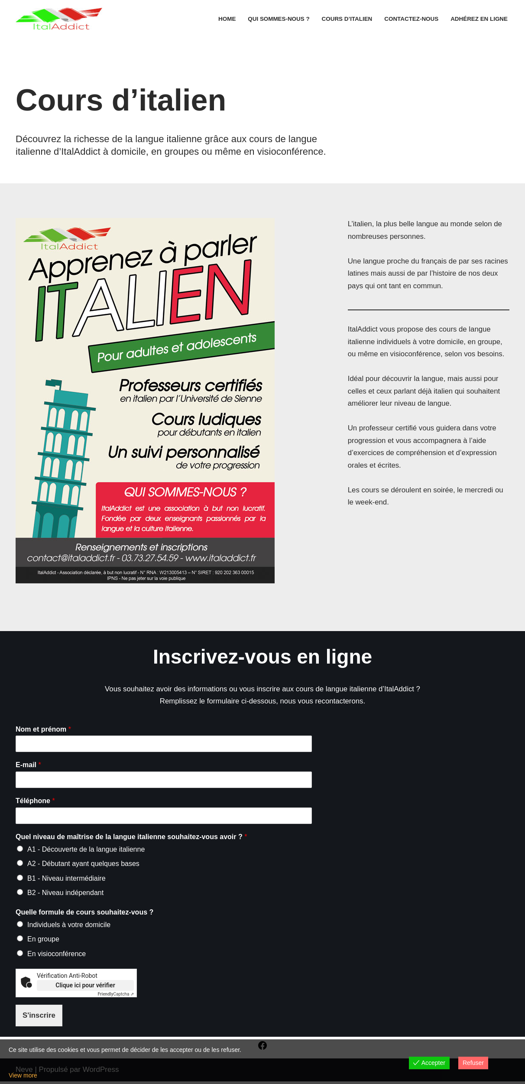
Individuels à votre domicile (68, 926)
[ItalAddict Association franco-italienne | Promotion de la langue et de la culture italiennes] (59, 18)
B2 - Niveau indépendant (65, 894)
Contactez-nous (410, 19)
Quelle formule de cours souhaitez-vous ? (84, 914)
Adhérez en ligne (479, 19)
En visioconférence (56, 955)
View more (23, 1075)
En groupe (43, 940)
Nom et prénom (43, 730)
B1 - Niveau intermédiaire (66, 879)
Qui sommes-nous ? (276, 19)
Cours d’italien (344, 19)
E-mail (28, 766)
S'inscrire (39, 1017)
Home (224, 19)
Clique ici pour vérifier (85, 987)
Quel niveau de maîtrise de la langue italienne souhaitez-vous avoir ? (131, 837)
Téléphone (35, 801)
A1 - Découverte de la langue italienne (86, 850)
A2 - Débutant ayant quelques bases (83, 865)
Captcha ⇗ (116, 996)
